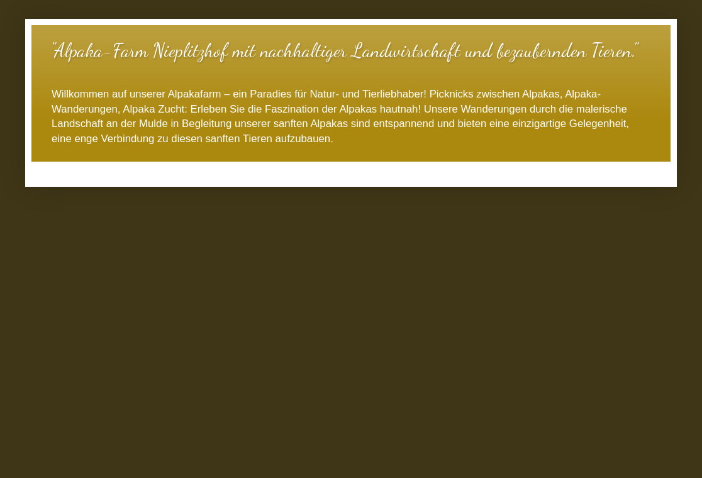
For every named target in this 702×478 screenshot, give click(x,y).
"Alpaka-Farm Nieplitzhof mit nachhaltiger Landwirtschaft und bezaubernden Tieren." (343, 50)
